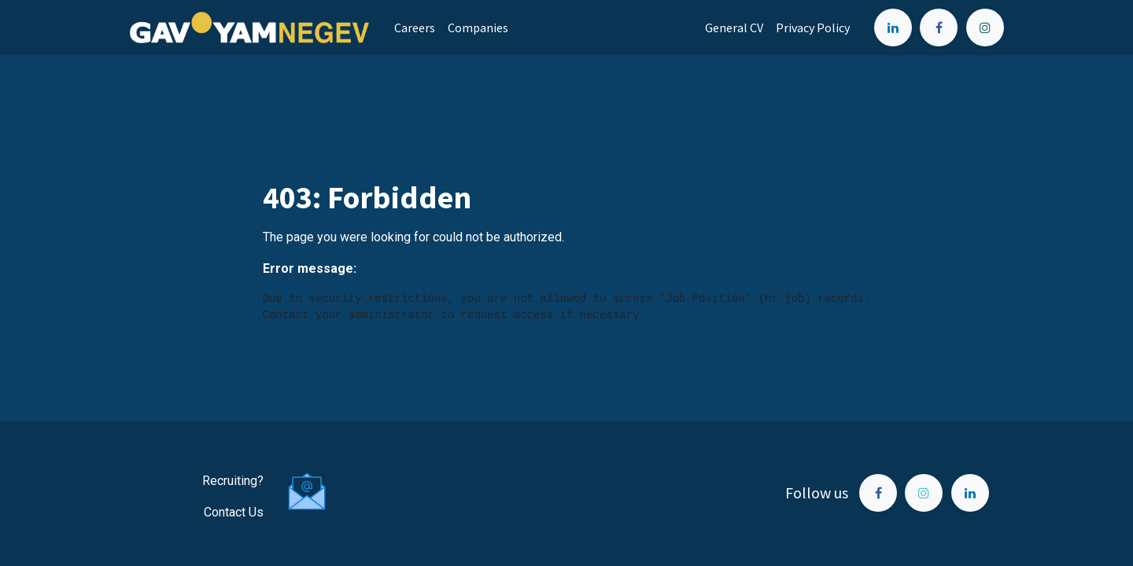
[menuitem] (414, 27)
